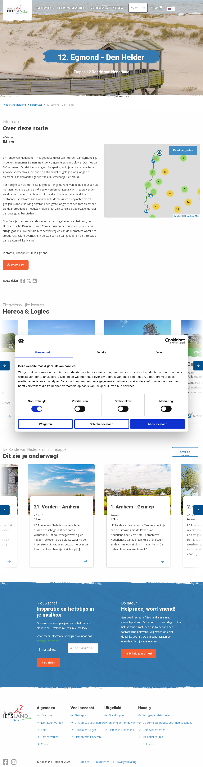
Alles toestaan (157, 423)
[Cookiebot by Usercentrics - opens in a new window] (168, 341)
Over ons (46, 715)
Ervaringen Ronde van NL (124, 722)
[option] (140, 517)
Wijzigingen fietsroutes (156, 715)
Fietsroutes (43, 8)
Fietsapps (81, 715)
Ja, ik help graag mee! (138, 653)
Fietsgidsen (149, 744)
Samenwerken (50, 737)
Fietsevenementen (153, 730)
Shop (154, 8)
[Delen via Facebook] (22, 281)
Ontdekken (98, 8)
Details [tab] (101, 352)
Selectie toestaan (101, 423)
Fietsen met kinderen (88, 737)
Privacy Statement (48, 641)
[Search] (138, 8)
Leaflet (177, 216)
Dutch (171, 9)
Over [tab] (159, 352)
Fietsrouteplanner (71, 8)
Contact (46, 744)
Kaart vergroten (183, 150)
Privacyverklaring (126, 762)
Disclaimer (102, 762)
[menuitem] (17, 9)
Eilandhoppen (117, 715)
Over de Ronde (185, 453)
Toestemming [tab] (44, 352)
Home (17, 9)
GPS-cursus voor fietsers (90, 722)
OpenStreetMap (191, 216)
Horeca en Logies (86, 730)
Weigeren (45, 423)
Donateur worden (52, 722)
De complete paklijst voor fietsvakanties (167, 722)
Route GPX (17, 265)
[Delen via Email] (35, 281)
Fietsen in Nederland (121, 730)
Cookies (84, 762)
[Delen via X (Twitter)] (28, 281)
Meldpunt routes (152, 737)
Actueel (118, 8)
